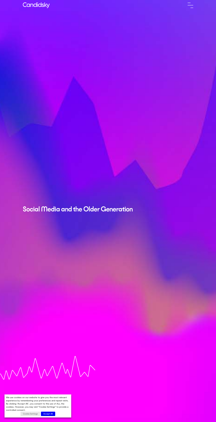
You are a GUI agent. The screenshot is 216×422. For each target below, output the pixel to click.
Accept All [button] (48, 414)
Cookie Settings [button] (30, 414)
